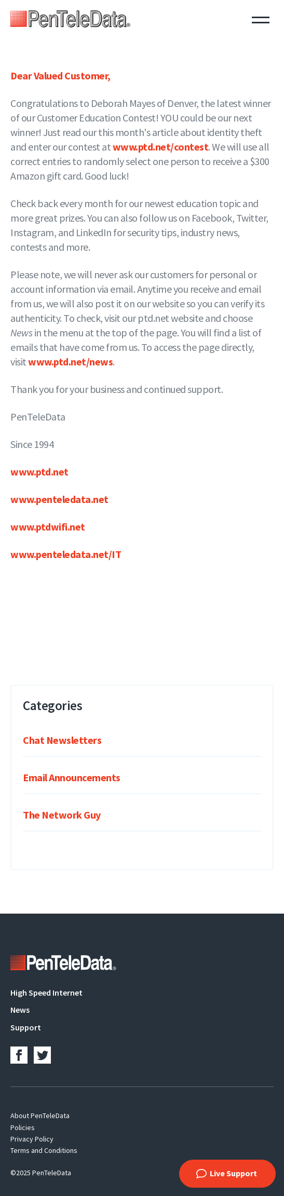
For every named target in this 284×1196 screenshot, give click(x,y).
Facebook (19, 1055)
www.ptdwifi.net (47, 526)
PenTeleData (70, 19)
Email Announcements (71, 777)
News (20, 1009)
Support (25, 1027)
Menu (261, 18)
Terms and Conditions (43, 1150)
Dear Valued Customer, (61, 75)
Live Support (233, 1173)
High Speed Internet (46, 992)
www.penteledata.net (59, 499)
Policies (22, 1127)
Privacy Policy (31, 1139)
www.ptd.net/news (70, 361)
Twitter (42, 1055)
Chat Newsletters (62, 739)
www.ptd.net (39, 471)
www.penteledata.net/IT (65, 554)
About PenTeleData (40, 1115)
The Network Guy (62, 814)
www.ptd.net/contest (161, 146)
